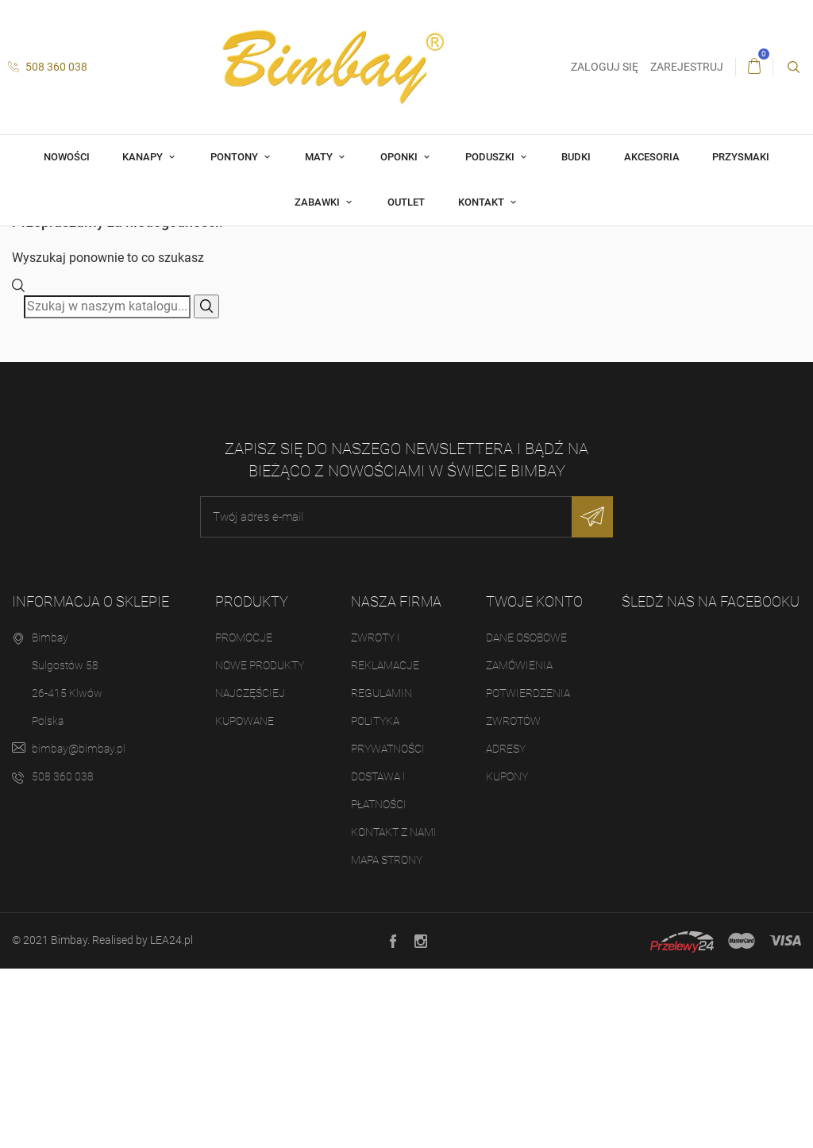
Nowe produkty (259, 844)
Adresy (506, 928)
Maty (320, 157)
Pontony (235, 157)
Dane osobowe (526, 817)
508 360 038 (47, 66)
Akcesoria (652, 157)
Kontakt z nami (394, 1011)
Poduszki (491, 157)
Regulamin (381, 872)
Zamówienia (519, 844)
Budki (576, 157)
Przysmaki (740, 157)
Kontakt (482, 202)
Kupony (507, 956)
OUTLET (406, 202)
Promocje (243, 817)
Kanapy (143, 157)
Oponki (400, 157)
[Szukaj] (107, 486)
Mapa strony (386, 1039)
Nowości (67, 157)
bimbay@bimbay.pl (78, 928)
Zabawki (318, 202)
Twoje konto (534, 780)
